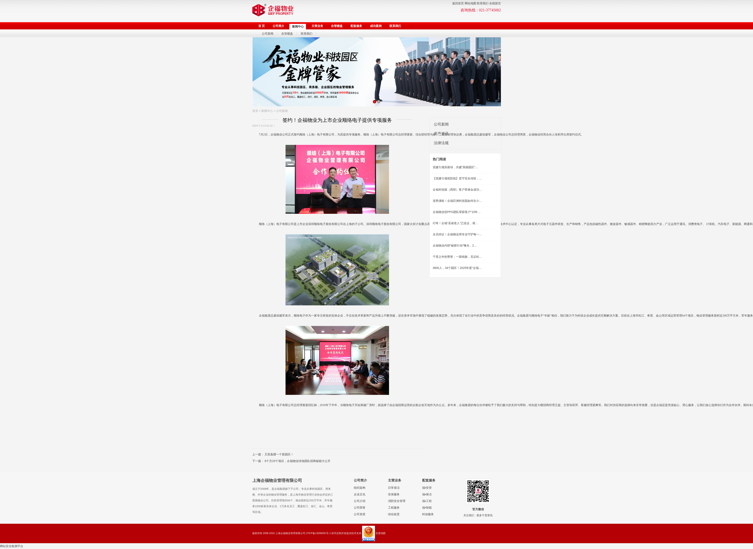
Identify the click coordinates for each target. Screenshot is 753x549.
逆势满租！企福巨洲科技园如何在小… (457, 200)
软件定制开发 (338, 533)
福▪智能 (427, 507)
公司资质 (359, 514)
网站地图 (470, 3)
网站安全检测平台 (11, 546)
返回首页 (458, 3)
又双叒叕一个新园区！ (279, 454)
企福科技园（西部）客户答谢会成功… (457, 189)
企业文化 (359, 494)
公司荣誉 (359, 507)
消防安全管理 (396, 501)
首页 (255, 110)
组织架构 (359, 487)
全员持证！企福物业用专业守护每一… (457, 234)
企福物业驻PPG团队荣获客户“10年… (457, 212)
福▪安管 (427, 487)
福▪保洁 (427, 494)
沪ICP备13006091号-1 (318, 533)
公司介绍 (359, 501)
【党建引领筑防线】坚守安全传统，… (457, 178)
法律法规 (441, 143)
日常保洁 (394, 487)
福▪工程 (427, 501)
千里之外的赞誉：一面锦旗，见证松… (457, 256)
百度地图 (381, 533)
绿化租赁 (394, 514)
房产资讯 (441, 134)
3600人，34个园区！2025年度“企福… (457, 268)
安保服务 (394, 494)
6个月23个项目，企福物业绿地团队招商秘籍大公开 (297, 461)
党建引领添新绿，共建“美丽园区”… (455, 167)
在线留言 (495, 3)
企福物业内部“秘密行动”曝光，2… (455, 245)
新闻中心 (267, 110)
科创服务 (428, 514)
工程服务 (394, 507)
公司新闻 (282, 110)
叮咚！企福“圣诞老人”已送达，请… (455, 223)
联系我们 (482, 3)
